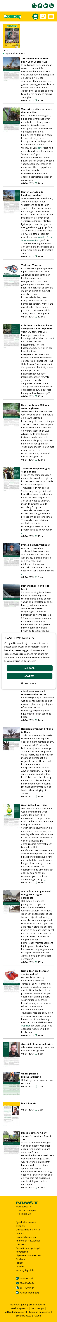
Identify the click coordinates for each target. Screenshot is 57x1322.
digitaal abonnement (15, 53)
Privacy (19, 1262)
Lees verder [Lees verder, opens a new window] (30, 660)
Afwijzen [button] (29, 675)
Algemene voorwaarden (28, 1255)
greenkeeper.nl (37, 1304)
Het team (21, 1244)
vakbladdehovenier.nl (16, 1311)
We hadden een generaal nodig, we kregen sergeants (35, 894)
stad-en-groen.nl (19, 1308)
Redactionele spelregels (28, 1247)
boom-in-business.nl (39, 1311)
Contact (20, 1233)
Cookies (20, 1266)
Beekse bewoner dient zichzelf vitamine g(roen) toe (36, 1136)
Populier (26, 1025)
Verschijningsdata (25, 1270)
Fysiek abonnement (26, 1222)
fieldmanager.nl (18, 1304)
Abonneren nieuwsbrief (28, 1240)
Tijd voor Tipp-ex (31, 265)
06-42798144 (27, 1287)
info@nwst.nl (26, 1278)
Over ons (21, 1225)
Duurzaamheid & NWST (28, 1229)
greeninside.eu (23, 1315)
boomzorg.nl (37, 1308)
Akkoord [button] (29, 668)
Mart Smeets (28, 1103)
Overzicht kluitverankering (37, 1044)
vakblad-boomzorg (29, 1292)
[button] (28, 683)
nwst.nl (37, 1315)
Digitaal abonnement (26, 1236)
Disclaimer (21, 1259)
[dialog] (28, 661)
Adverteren (22, 1251)
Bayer (40, 147)
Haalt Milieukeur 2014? (34, 805)
